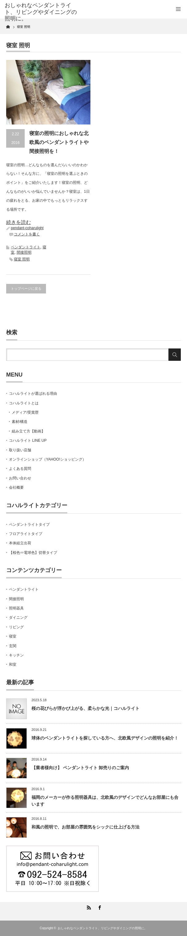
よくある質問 (20, 468)
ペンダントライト (25, 247)
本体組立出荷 (20, 543)
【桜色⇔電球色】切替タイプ (33, 552)
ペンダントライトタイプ (29, 524)
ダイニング (18, 617)
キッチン (16, 655)
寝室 (12, 636)
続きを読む (18, 222)
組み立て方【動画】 (28, 431)
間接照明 (24, 252)
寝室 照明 (22, 259)
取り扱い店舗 (20, 450)
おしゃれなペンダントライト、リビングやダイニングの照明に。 (102, 928)
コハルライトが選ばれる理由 (33, 393)
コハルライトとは (24, 403)
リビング (16, 627)
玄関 (12, 646)
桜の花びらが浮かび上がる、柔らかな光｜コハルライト (85, 708)
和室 (12, 664)
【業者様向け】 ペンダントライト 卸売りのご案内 (80, 767)
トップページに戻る (26, 288)
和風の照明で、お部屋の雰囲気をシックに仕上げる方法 (85, 826)
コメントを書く (27, 234)
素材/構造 (19, 422)
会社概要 (16, 487)
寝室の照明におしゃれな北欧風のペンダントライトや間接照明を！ (59, 142)
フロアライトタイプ (25, 534)
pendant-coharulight (27, 228)
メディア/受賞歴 (25, 412)
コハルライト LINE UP (28, 440)
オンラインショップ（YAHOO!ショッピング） (47, 459)
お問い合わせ (20, 478)
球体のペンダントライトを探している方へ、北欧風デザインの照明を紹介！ (104, 738)
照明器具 (16, 608)
